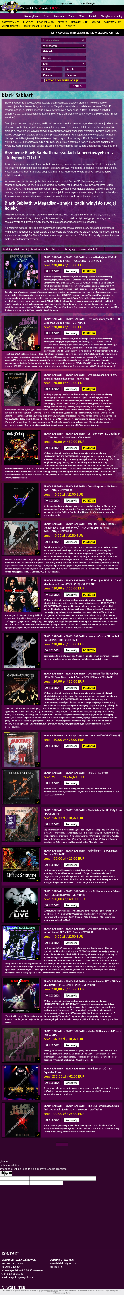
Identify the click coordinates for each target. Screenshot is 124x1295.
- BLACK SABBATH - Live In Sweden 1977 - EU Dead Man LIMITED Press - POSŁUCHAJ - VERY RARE (82, 983)
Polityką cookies (52, 1290)
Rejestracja (87, 3)
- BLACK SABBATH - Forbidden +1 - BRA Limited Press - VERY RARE (81, 852)
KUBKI (58, 26)
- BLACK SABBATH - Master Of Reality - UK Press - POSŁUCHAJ (82, 1032)
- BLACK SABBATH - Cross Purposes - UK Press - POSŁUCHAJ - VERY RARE (81, 488)
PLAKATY (70, 26)
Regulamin (59, 16)
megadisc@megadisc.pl (20, 1277)
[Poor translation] (8, 1173)
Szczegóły (71, 271)
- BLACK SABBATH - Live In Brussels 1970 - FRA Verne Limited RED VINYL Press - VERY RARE (80, 930)
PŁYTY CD (28, 22)
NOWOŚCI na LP (79, 22)
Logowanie (65, 3)
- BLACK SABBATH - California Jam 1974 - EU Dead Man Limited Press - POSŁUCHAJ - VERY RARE (82, 582)
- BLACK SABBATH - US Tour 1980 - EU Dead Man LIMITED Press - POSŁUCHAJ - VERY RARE (82, 435)
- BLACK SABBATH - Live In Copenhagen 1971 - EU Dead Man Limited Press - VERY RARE (82, 320)
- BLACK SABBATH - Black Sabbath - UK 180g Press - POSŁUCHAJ (83, 811)
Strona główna (32, 16)
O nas (47, 16)
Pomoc (72, 16)
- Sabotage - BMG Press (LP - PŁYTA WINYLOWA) (82, 735)
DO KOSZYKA (52, 271)
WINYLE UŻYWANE (11, 26)
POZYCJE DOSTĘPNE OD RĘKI (62, 80)
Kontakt (93, 16)
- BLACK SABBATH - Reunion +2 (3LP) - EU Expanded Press (78, 1070)
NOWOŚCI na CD (45, 22)
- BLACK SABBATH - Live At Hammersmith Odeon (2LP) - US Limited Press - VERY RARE (82, 892)
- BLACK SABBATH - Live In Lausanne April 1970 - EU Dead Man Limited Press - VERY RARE (81, 376)
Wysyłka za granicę (111, 16)
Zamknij (68, 1293)
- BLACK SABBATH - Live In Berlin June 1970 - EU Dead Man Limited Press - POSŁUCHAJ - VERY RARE (81, 259)
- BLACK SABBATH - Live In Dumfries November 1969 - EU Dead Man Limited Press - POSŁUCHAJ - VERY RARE (81, 675)
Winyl (82, 16)
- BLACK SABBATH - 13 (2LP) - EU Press (76, 772)
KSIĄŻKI (96, 22)
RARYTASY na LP (112, 22)
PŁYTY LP (62, 22)
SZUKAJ (78, 86)
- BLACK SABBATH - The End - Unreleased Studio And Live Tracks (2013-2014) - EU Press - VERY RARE (82, 1107)
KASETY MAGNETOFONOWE (37, 26)
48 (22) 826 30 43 (14, 1273)
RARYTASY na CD (10, 22)
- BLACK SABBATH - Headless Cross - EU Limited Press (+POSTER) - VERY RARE (81, 638)
